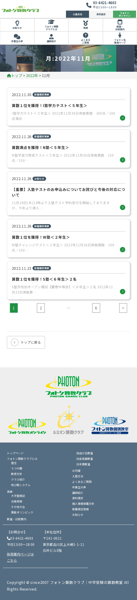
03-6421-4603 (104, 3)
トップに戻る (31, 342)
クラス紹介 (18, 479)
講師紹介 (51, 41)
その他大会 (18, 507)
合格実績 (16, 501)
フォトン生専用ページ (120, 41)
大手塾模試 (18, 496)
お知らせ (17, 28)
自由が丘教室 (84, 453)
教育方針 (16, 474)
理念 (14, 463)
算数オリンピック (22, 512)
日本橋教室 (83, 464)
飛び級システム (20, 485)
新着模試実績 (80, 509)
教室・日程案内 (120, 28)
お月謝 (76, 470)
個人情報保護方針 (83, 503)
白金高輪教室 (84, 458)
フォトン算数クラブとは (51, 28)
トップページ (15, 453)
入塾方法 (77, 14)
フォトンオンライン (124, 14)
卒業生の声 (17, 41)
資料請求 (101, 14)
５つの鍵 (16, 468)
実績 (85, 28)
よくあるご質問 (85, 41)
